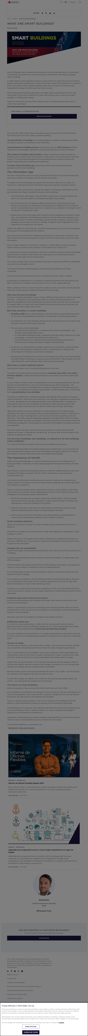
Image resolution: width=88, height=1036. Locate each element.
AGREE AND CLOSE (31, 1032)
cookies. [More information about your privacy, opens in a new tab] (61, 1022)
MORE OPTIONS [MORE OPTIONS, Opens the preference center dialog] (31, 1026)
